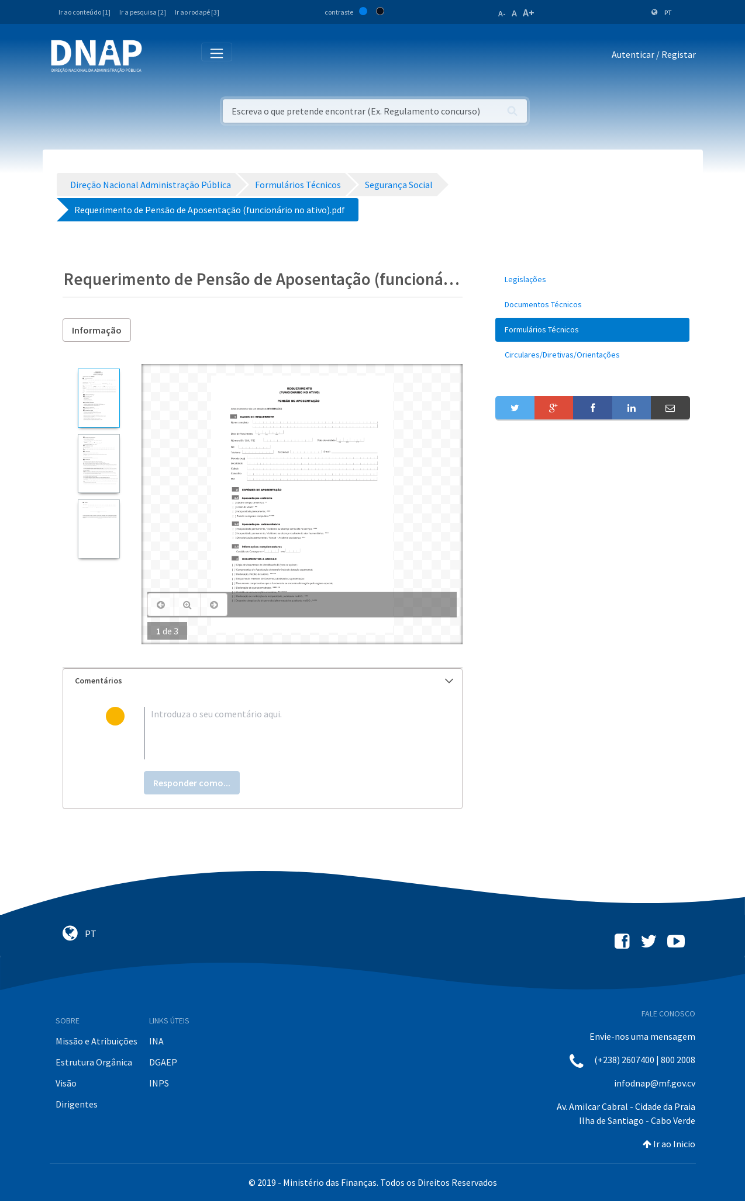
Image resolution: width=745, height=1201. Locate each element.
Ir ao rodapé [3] (197, 12)
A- (502, 13)
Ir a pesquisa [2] (142, 12)
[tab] (263, 681)
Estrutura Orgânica (94, 1062)
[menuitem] (592, 279)
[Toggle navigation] (158, 57)
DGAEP (163, 1062)
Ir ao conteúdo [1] (84, 12)
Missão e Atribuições (96, 1041)
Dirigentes (77, 1104)
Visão (66, 1083)
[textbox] (281, 733)
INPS (159, 1083)
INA (156, 1041)
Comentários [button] (264, 680)
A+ (528, 12)
